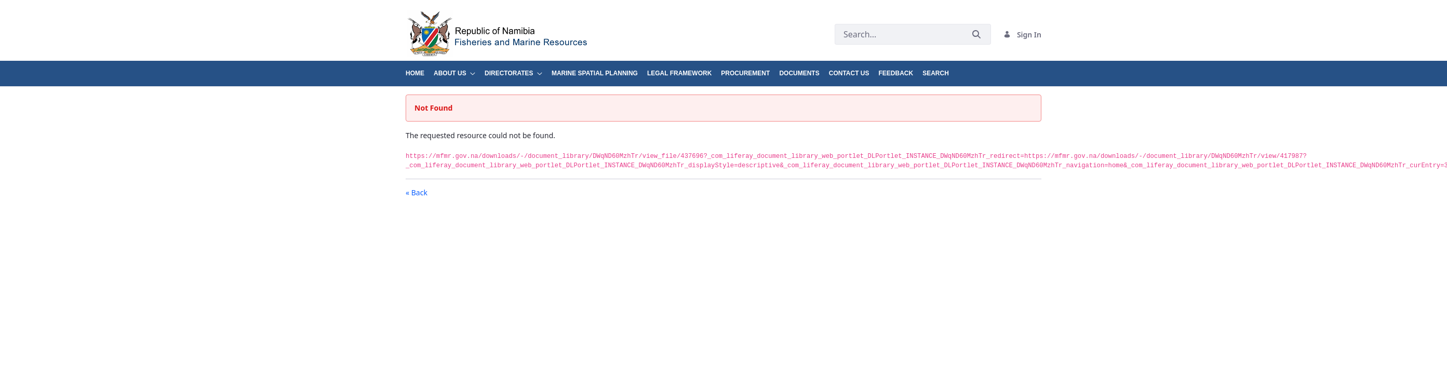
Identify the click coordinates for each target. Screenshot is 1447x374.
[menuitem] (420, 69)
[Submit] (976, 34)
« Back (416, 192)
